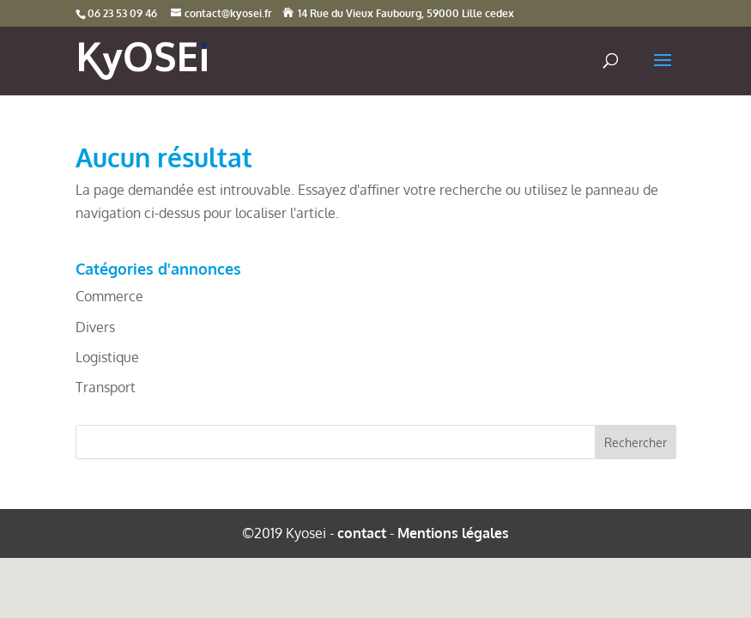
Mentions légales (453, 533)
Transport (106, 387)
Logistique (107, 357)
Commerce (109, 296)
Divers (95, 327)
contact (361, 533)
